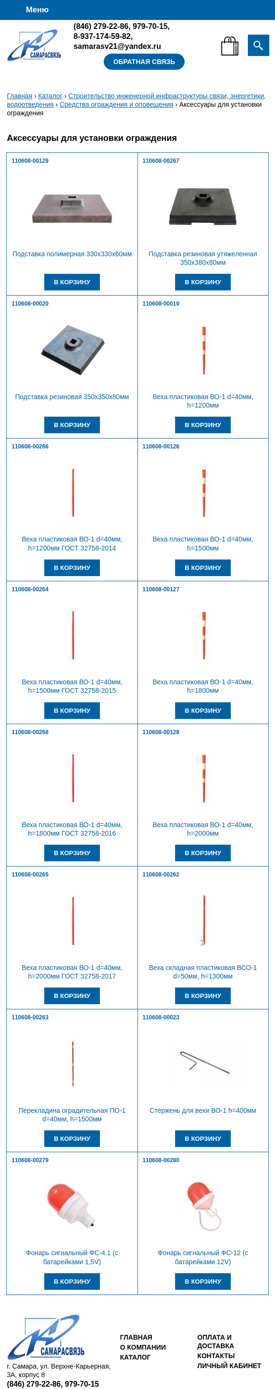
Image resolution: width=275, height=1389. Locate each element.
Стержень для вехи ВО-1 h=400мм (203, 1110)
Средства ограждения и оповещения (116, 104)
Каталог (50, 96)
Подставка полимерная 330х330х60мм (72, 254)
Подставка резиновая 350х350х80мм (72, 397)
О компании (143, 1347)
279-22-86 (101, 26)
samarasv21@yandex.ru (117, 46)
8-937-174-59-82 (102, 36)
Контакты (216, 1356)
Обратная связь (144, 61)
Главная (19, 96)
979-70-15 (150, 26)
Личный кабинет (229, 1366)
